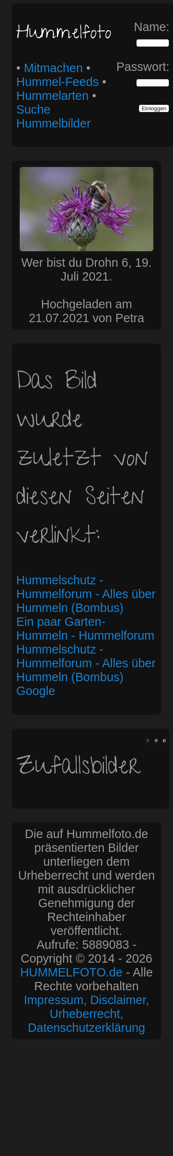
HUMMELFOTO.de (71, 972)
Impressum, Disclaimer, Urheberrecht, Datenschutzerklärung (86, 1013)
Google (35, 691)
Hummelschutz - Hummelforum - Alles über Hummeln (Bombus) (86, 593)
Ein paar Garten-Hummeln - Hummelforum (85, 628)
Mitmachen (53, 68)
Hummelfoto (63, 34)
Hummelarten (52, 95)
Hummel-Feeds (57, 82)
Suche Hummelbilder (53, 116)
